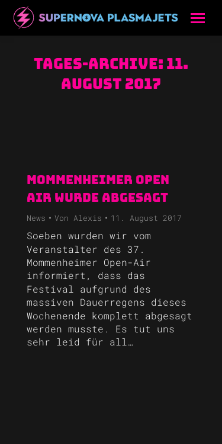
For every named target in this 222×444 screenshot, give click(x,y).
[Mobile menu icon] (197, 18)
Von (78, 218)
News (36, 218)
